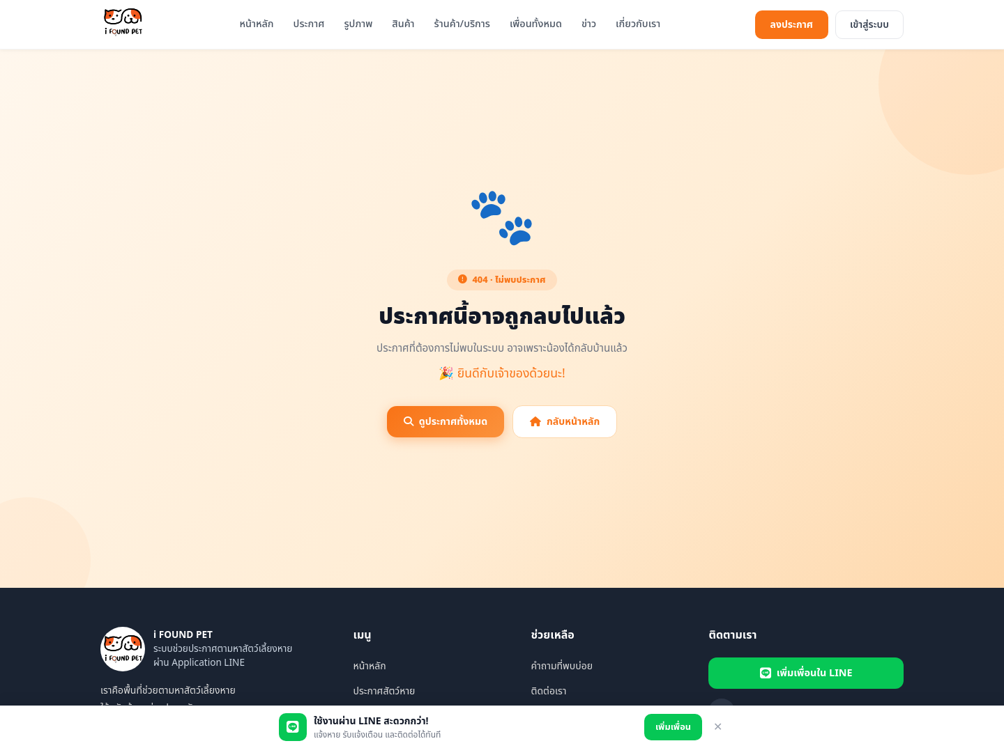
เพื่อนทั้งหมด (536, 24)
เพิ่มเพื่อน (673, 727)
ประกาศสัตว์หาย (384, 691)
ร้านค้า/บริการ (462, 24)
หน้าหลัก (256, 24)
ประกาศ (309, 24)
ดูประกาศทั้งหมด (445, 421)
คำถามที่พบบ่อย (562, 666)
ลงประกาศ (792, 24)
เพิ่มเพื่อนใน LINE (806, 673)
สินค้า (403, 24)
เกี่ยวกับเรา (638, 24)
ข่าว (588, 24)
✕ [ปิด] (717, 727)
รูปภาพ (358, 24)
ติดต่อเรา (548, 691)
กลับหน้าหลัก (565, 421)
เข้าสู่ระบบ (869, 24)
